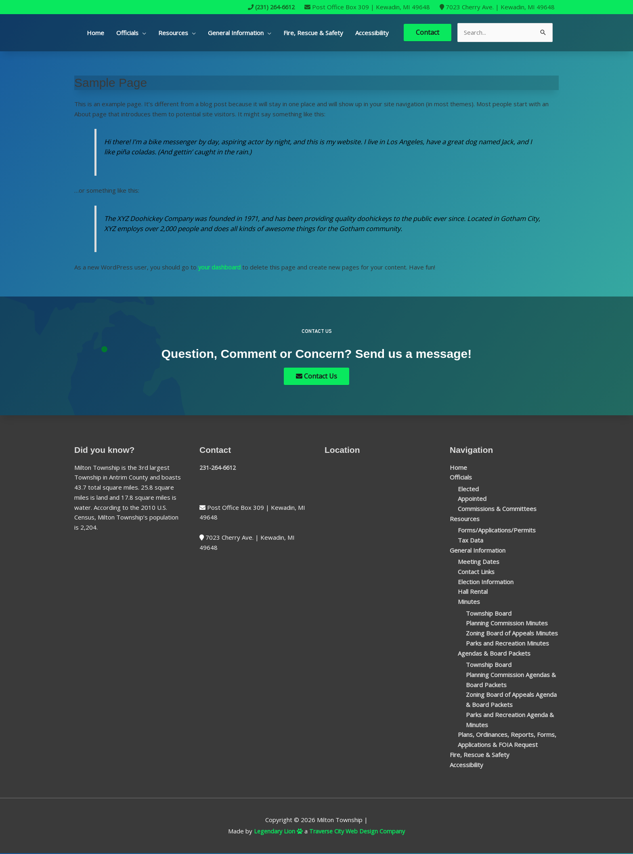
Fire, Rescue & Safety (313, 33)
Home (95, 33)
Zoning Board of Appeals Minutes (512, 634)
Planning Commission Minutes (507, 624)
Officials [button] (127, 33)
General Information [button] (236, 33)
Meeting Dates (478, 562)
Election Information (486, 582)
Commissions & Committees (497, 509)
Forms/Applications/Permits (497, 531)
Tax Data (470, 541)
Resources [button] (173, 33)
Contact (427, 32)
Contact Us (316, 376)
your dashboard (220, 267)
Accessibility (372, 33)
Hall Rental (473, 592)
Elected (468, 489)
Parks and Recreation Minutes (507, 644)
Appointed (472, 499)
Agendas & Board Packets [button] (494, 654)
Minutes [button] (469, 602)
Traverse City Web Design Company (358, 832)
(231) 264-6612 (269, 7)
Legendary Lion (276, 832)
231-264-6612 (220, 468)
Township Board (488, 614)
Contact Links (476, 572)
